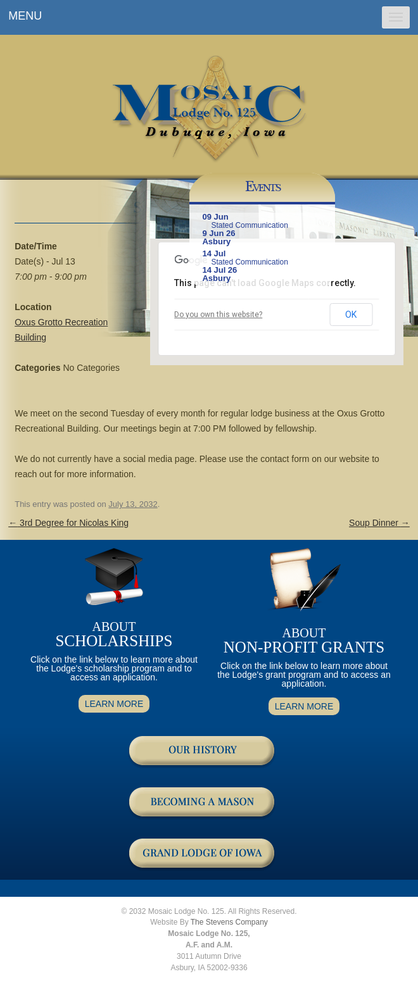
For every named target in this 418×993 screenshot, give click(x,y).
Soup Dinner (379, 523)
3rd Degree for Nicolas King (68, 523)
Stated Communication (249, 225)
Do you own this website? (218, 314)
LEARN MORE (114, 704)
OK (351, 314)
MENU (25, 15)
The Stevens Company (229, 922)
